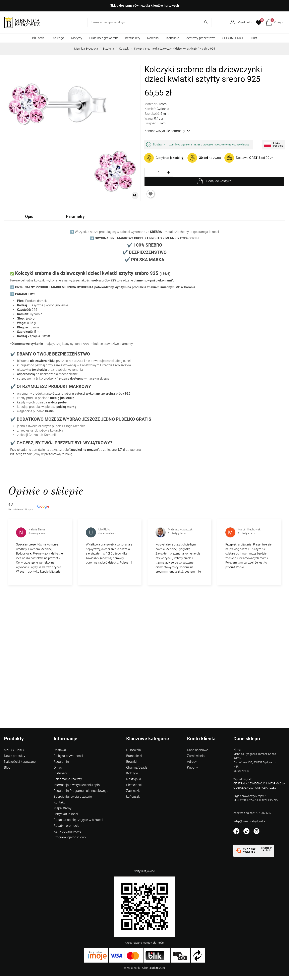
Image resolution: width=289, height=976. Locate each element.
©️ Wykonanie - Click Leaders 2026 (145, 967)
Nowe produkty (14, 756)
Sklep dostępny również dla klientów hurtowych (144, 5)
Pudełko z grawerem (103, 38)
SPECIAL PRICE (233, 38)
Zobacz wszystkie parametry (167, 131)
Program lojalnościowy (70, 837)
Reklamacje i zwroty (68, 779)
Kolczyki (124, 48)
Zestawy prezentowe (200, 38)
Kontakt (59, 802)
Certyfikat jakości (66, 814)
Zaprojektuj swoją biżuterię (73, 796)
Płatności (60, 773)
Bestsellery (132, 38)
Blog (7, 767)
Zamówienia (196, 756)
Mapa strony (62, 808)
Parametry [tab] (75, 216)
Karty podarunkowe (67, 831)
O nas (58, 767)
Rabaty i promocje (66, 826)
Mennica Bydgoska (86, 48)
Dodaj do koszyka (218, 181)
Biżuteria (38, 38)
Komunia (172, 38)
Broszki (131, 762)
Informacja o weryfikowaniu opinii (77, 785)
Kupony (192, 767)
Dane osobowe (197, 750)
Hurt (254, 38)
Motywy (76, 38)
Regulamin (61, 762)
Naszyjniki (133, 779)
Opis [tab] (29, 216)
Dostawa (60, 750)
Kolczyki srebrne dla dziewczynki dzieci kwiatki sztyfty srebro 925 (174, 48)
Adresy (192, 762)
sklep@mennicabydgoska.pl (250, 821)
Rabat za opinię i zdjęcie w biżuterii (78, 820)
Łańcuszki (133, 796)
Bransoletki (134, 756)
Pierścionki (134, 785)
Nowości (153, 38)
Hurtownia (133, 750)
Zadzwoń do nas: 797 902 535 (252, 813)
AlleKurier (267, 850)
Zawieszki (133, 791)
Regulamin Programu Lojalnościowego (81, 791)
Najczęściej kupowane (20, 762)
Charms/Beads (136, 767)
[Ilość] (158, 172)
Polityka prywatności (68, 756)
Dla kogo (58, 38)
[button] (274, 22)
